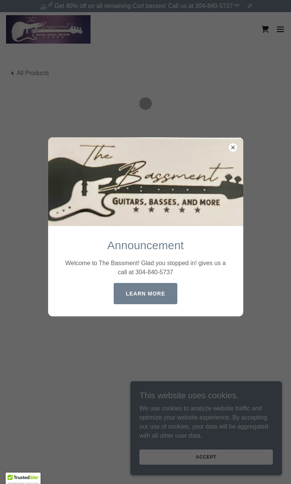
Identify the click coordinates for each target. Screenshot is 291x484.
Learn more (145, 294)
